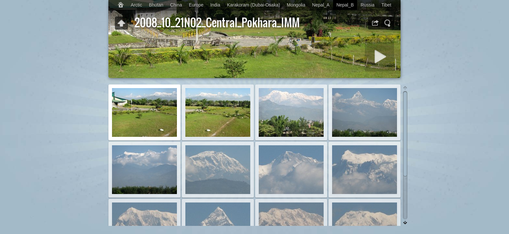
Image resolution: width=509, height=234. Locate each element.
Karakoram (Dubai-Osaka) (253, 4)
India (215, 4)
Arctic (136, 4)
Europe (196, 4)
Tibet (386, 4)
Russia (368, 4)
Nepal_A (320, 4)
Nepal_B (345, 4)
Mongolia (296, 4)
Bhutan (156, 4)
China (176, 4)
